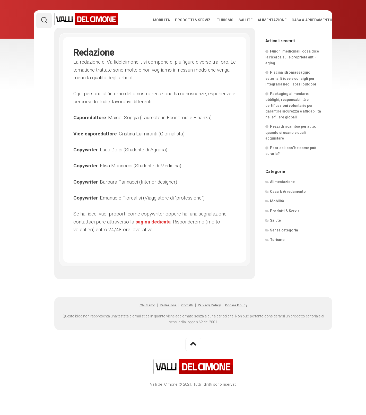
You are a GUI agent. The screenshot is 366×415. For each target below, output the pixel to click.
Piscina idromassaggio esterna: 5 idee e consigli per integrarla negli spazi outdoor (291, 96)
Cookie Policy (242, 323)
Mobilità (151, 38)
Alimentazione (261, 38)
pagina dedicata (153, 239)
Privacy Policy (212, 323)
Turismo (214, 38)
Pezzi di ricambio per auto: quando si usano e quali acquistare (290, 150)
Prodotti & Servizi (183, 38)
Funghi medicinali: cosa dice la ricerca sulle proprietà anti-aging (292, 74)
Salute (235, 38)
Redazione (165, 323)
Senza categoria (284, 247)
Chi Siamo (141, 323)
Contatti (187, 323)
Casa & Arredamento (301, 38)
